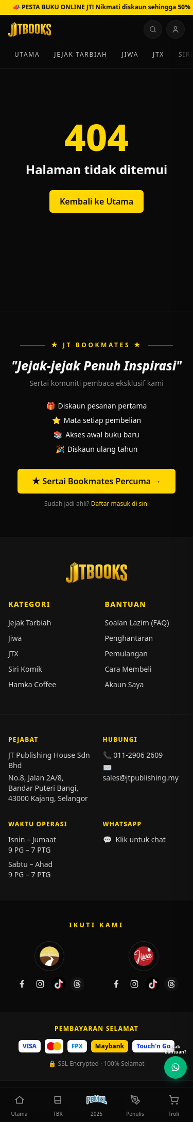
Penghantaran (129, 638)
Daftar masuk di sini (120, 503)
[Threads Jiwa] (171, 984)
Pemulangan (126, 653)
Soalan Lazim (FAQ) (137, 622)
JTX (158, 54)
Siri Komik (25, 669)
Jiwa (130, 54)
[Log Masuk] (175, 29)
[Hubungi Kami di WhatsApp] (175, 1067)
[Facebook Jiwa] (116, 984)
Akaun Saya (124, 684)
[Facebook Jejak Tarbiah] (21, 984)
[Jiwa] (143, 956)
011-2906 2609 (138, 755)
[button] (173, 1104)
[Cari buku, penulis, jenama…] (153, 29)
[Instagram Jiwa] (134, 984)
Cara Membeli (128, 669)
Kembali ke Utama (96, 201)
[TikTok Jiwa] (153, 984)
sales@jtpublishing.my (141, 778)
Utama (27, 54)
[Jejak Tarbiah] (49, 956)
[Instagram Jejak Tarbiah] (40, 984)
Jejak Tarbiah (80, 54)
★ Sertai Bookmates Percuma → (97, 481)
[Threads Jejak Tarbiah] (77, 984)
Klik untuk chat (134, 840)
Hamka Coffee (32, 684)
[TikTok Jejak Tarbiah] (58, 984)
